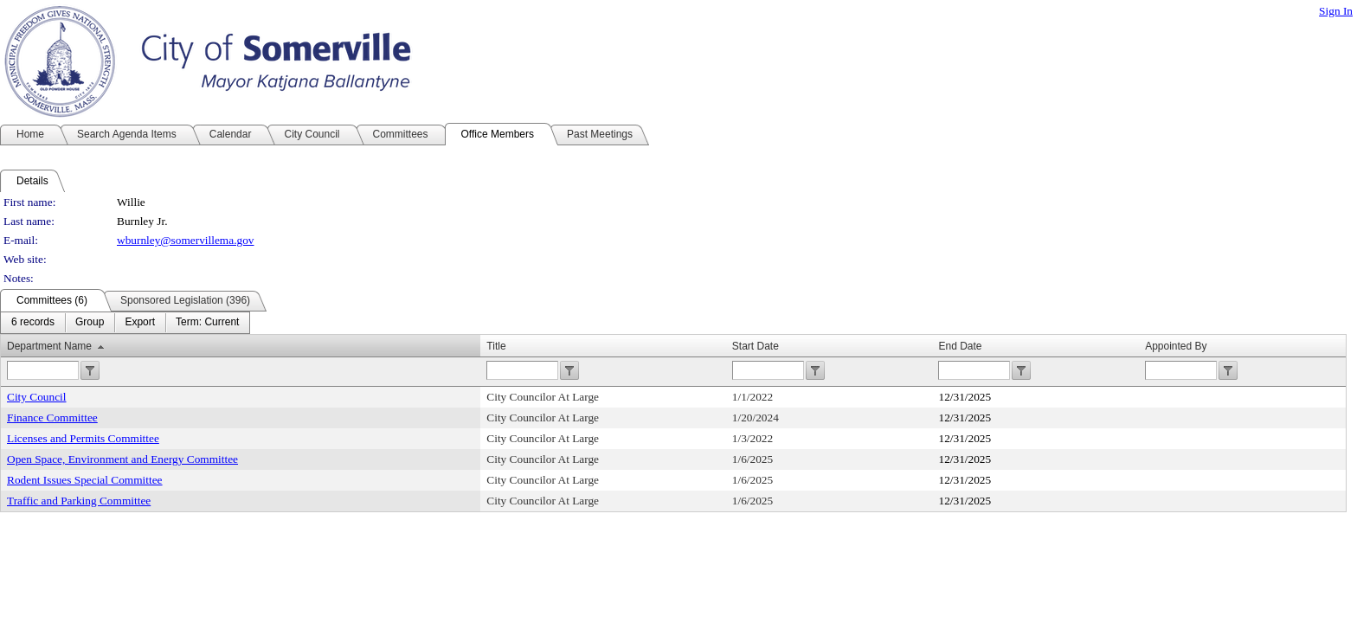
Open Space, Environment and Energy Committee (122, 459)
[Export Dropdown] (139, 322)
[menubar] (125, 323)
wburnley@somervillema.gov (185, 240)
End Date (959, 346)
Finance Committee (52, 417)
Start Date (755, 346)
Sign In (1336, 10)
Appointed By (1175, 346)
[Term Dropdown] (207, 322)
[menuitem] (33, 322)
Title (495, 346)
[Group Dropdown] (89, 322)
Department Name (49, 346)
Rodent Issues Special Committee (85, 479)
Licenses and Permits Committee (83, 438)
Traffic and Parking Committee (79, 500)
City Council (37, 396)
